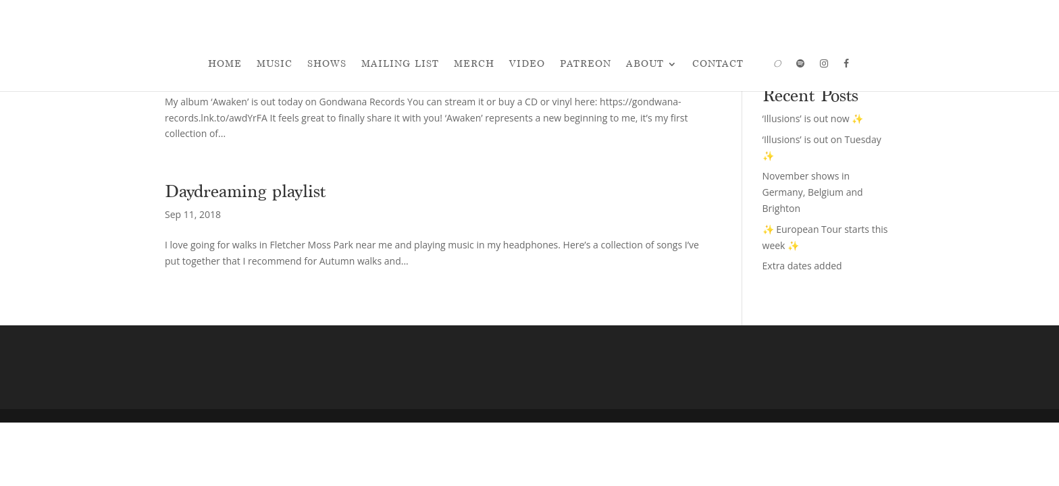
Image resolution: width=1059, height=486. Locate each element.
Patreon (585, 64)
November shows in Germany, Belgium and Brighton (813, 192)
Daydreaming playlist (245, 191)
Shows (326, 64)
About (645, 64)
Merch (474, 64)
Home (225, 64)
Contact (718, 64)
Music (274, 64)
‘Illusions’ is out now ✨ (813, 118)
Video (527, 64)
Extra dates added (802, 265)
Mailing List (400, 64)
